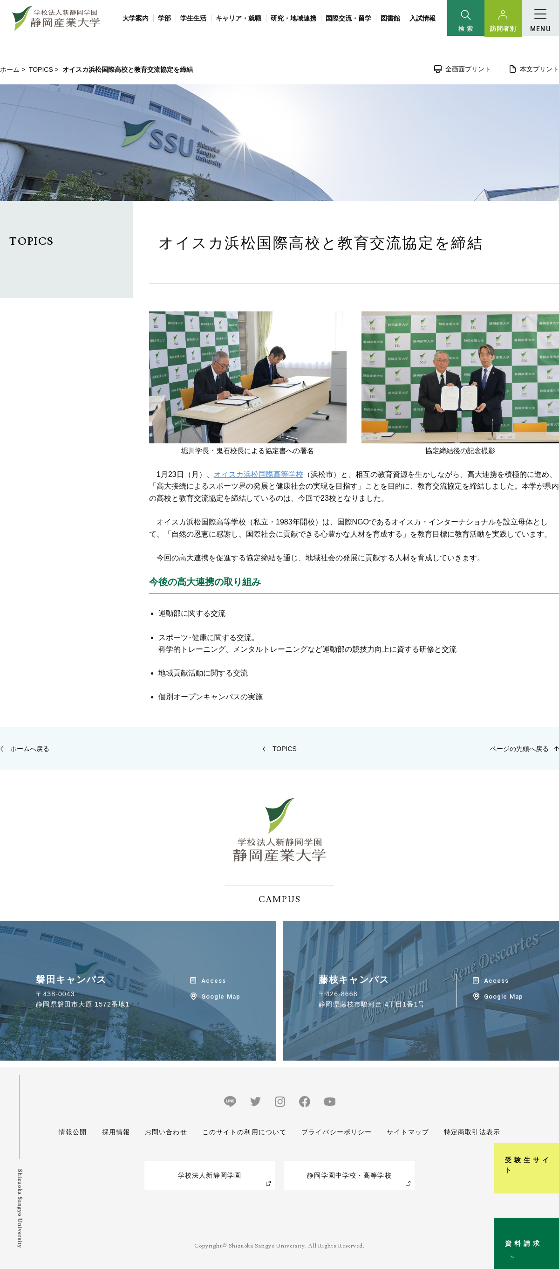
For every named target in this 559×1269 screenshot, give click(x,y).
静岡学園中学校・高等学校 (349, 1175)
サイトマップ (408, 1132)
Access (213, 980)
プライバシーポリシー (336, 1132)
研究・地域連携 (293, 18)
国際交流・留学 (348, 18)
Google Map (220, 996)
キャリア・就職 (238, 18)
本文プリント (539, 69)
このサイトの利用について (244, 1132)
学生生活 (193, 18)
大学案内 (136, 18)
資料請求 (547, 1224)
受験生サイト (547, 1128)
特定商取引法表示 (472, 1132)
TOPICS (41, 69)
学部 (164, 18)
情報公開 (73, 1132)
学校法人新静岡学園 (209, 1175)
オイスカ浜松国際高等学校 (258, 474)
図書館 (390, 18)
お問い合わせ (166, 1132)
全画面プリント (468, 69)
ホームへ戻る (29, 748)
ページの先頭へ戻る (519, 748)
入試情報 (422, 18)
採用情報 (116, 1132)
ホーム (10, 69)
